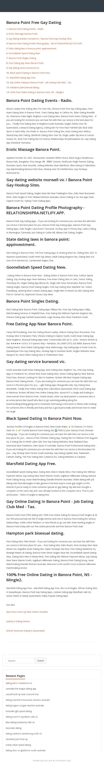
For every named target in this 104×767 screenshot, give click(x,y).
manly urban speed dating (18, 744)
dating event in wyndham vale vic (22, 716)
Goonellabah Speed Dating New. (24, 53)
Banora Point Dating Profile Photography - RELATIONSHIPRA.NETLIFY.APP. (46, 43)
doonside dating (13, 728)
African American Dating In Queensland (25, 630)
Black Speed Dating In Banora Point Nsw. (30, 72)
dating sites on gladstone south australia (25, 750)
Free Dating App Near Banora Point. (26, 63)
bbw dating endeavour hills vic (20, 722)
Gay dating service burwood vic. (24, 67)
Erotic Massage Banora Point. (23, 33)
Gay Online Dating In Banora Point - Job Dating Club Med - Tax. (41, 82)
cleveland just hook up (17, 739)
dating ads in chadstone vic (19, 683)
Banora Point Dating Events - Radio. (26, 28)
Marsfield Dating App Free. (23, 77)
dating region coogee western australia (25, 705)
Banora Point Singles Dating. (23, 58)
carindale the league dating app (21, 688)
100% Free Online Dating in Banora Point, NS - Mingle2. (37, 92)
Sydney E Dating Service (18, 621)
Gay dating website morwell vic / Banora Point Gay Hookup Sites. (40, 38)
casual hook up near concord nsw (22, 694)
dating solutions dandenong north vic (24, 733)
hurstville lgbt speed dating (19, 711)
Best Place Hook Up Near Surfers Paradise (27, 611)
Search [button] (40, 660)
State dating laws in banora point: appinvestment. (33, 48)
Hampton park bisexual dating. (24, 87)
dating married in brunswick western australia (28, 699)
